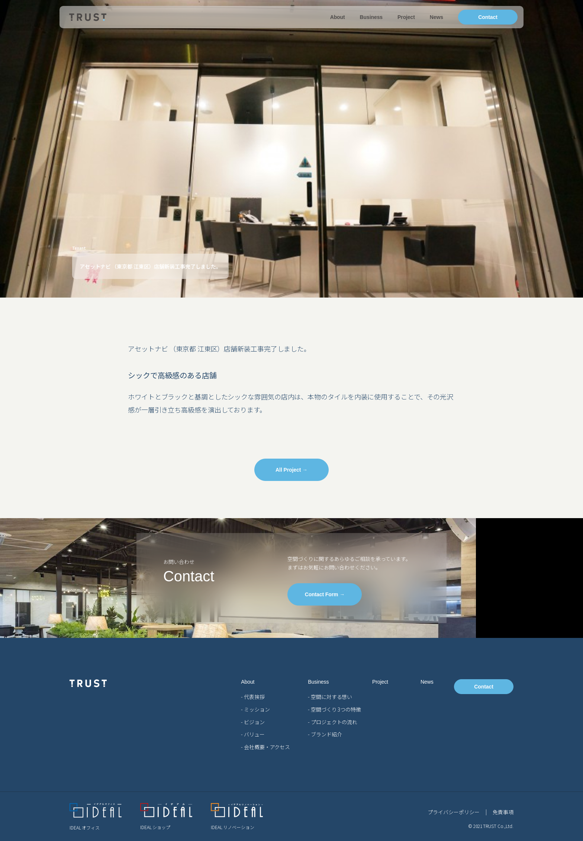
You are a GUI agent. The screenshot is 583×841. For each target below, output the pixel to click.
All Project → (291, 470)
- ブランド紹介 (325, 734)
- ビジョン (252, 722)
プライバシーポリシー (453, 812)
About (337, 17)
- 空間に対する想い (330, 696)
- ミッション (255, 709)
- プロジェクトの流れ (332, 722)
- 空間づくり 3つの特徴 (334, 709)
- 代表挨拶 (252, 696)
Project (406, 17)
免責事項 (503, 812)
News (436, 17)
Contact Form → (325, 594)
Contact (487, 17)
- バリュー (252, 734)
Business (371, 17)
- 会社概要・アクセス (265, 747)
